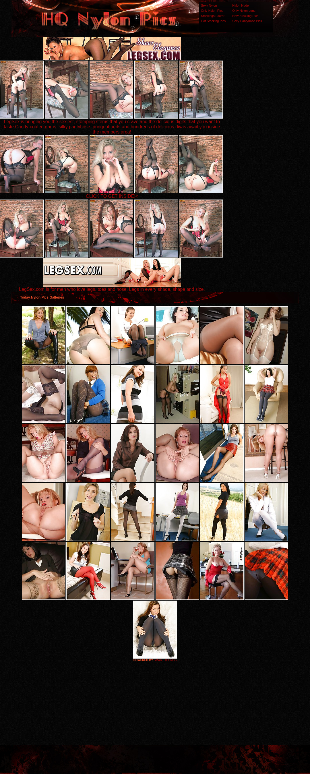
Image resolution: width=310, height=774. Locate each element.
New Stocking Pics (245, 16)
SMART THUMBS (165, 660)
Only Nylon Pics (212, 10)
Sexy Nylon (209, 5)
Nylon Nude (240, 5)
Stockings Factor (212, 16)
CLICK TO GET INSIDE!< (112, 196)
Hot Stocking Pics (213, 21)
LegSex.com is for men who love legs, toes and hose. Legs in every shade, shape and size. (112, 287)
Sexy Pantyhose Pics (247, 21)
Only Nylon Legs (243, 10)
